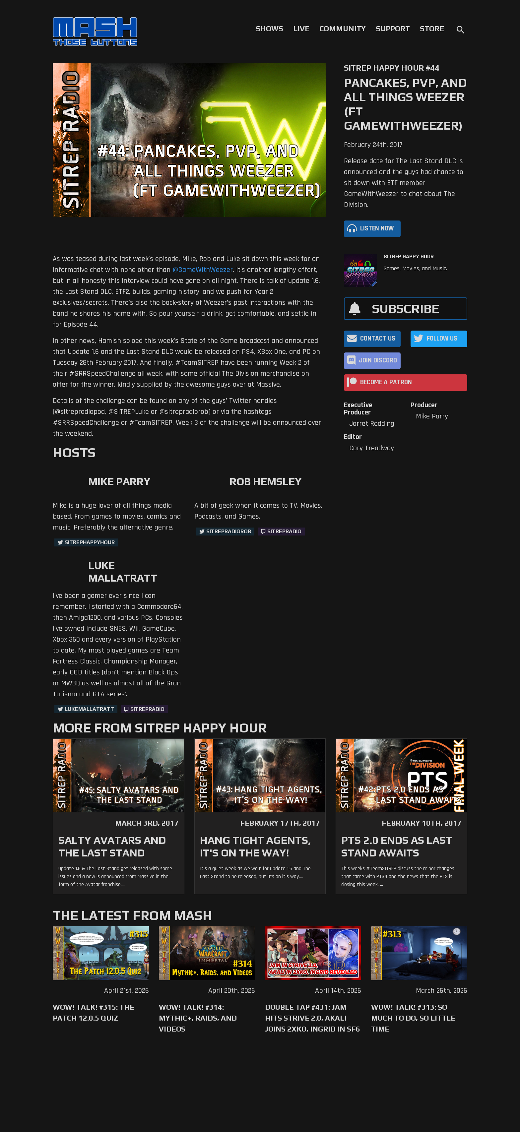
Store (432, 28)
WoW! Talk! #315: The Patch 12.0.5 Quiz (93, 1012)
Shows (269, 28)
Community (342, 28)
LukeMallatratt (89, 709)
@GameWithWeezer (202, 270)
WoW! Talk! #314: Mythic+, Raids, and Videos (198, 1018)
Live (301, 28)
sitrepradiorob (228, 531)
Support (393, 28)
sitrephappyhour (90, 542)
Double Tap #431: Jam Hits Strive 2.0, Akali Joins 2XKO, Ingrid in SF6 (312, 1018)
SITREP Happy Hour (409, 257)
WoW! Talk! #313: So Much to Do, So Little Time (413, 1018)
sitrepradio (284, 531)
